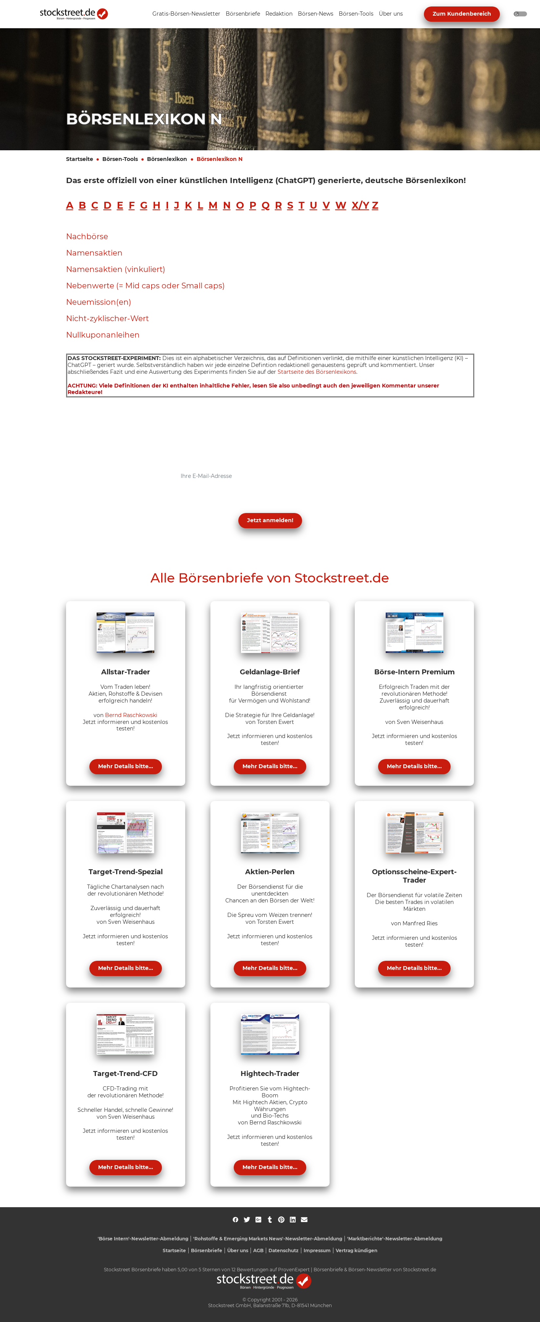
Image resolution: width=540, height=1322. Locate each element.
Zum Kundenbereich (462, 13)
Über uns (237, 1250)
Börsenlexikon (167, 159)
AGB (258, 1250)
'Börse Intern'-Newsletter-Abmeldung (143, 1239)
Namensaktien (94, 252)
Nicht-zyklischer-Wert (107, 318)
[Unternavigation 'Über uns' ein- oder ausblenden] (391, 14)
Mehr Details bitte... (125, 766)
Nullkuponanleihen (103, 334)
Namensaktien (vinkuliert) (115, 269)
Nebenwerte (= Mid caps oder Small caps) (145, 285)
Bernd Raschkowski (131, 715)
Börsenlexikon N (220, 159)
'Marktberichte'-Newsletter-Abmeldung (394, 1239)
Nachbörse (87, 236)
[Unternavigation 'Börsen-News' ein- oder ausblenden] (315, 14)
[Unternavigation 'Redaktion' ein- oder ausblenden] (279, 14)
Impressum (317, 1250)
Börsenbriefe (206, 1250)
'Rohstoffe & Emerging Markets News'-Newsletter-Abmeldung (267, 1239)
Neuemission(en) (98, 302)
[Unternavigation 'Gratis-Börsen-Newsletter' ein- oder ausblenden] (186, 14)
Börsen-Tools (120, 159)
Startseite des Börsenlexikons (317, 371)
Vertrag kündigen (356, 1250)
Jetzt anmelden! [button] (270, 520)
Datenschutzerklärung (192, 502)
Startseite (79, 159)
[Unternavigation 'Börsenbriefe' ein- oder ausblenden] (243, 14)
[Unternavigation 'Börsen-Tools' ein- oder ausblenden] (356, 14)
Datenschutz (283, 1250)
